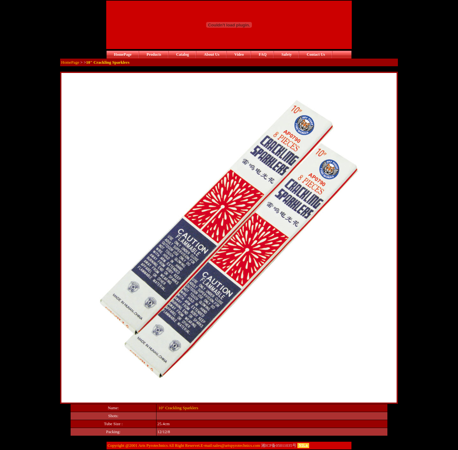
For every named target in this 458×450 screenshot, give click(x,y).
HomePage (70, 62)
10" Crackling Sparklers (178, 407)
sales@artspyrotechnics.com (236, 445)
